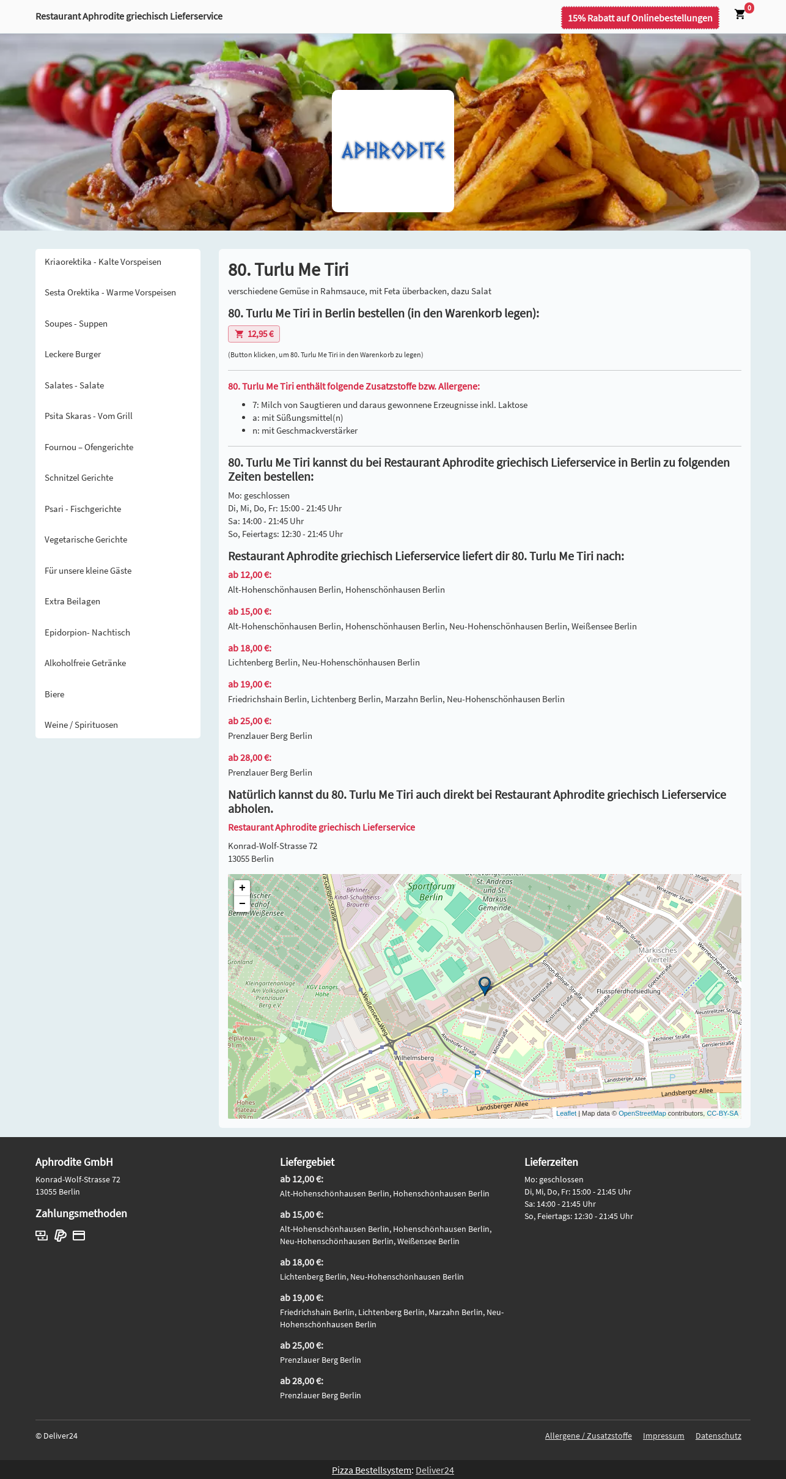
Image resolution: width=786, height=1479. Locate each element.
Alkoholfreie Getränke (85, 663)
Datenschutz (718, 1435)
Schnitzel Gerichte (79, 477)
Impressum (664, 1435)
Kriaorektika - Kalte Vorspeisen (103, 261)
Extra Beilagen (72, 601)
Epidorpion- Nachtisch (87, 632)
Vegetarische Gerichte (86, 539)
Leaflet (566, 1113)
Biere (54, 694)
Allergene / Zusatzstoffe (588, 1435)
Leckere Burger (73, 354)
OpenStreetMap (642, 1113)
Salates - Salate (74, 385)
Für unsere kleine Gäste (88, 570)
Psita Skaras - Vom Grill (89, 415)
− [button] (242, 904)
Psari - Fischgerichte (83, 508)
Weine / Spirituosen (81, 724)
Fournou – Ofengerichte (89, 447)
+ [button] (242, 888)
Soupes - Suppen (76, 323)
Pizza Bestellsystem (371, 1470)
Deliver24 (435, 1470)
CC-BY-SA (722, 1113)
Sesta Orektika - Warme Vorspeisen (110, 292)
